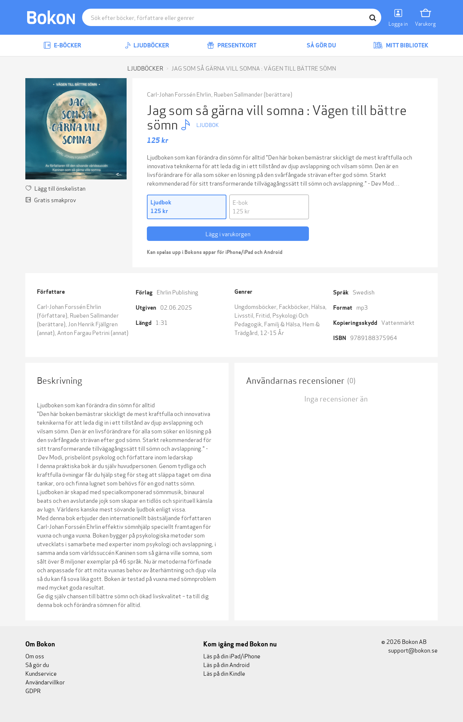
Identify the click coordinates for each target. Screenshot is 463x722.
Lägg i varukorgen (227, 233)
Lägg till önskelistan (55, 188)
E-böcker (62, 45)
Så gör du (316, 45)
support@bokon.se (409, 650)
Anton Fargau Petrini (83, 332)
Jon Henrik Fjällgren (93, 323)
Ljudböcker (147, 45)
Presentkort (231, 45)
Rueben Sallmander (238, 94)
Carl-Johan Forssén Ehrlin (179, 94)
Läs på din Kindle (224, 673)
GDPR (33, 690)
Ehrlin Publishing (177, 292)
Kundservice (41, 673)
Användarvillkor (45, 682)
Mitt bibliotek (400, 45)
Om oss (34, 655)
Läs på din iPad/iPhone (231, 655)
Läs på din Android (226, 664)
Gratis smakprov (50, 199)
